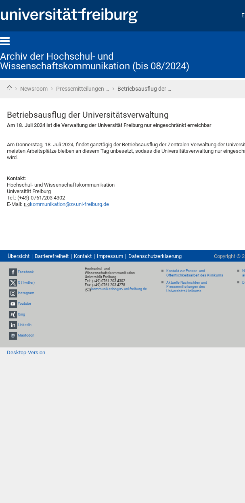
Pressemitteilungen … (82, 88)
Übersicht (18, 256)
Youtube (24, 304)
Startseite (9, 88)
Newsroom (34, 88)
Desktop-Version (26, 352)
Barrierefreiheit (52, 256)
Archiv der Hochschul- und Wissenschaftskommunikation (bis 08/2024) (94, 61)
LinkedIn (24, 325)
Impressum (110, 256)
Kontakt (83, 256)
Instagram (26, 293)
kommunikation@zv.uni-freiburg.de (69, 204)
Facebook (26, 272)
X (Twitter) (26, 283)
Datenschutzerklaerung (155, 256)
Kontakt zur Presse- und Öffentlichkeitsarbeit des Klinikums (194, 273)
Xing (21, 314)
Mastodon (26, 335)
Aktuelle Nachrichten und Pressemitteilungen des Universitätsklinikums (186, 287)
